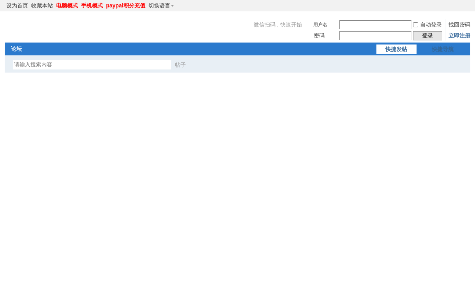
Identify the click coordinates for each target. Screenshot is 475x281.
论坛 (16, 49)
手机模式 (92, 5)
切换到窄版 (465, 5)
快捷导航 (443, 49)
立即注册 (459, 35)
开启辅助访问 (459, 5)
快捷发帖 (396, 49)
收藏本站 (42, 5)
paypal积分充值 (125, 5)
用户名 (320, 24)
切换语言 (162, 5)
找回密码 (459, 24)
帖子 (180, 65)
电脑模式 (67, 5)
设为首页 (17, 5)
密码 (319, 35)
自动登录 (427, 24)
